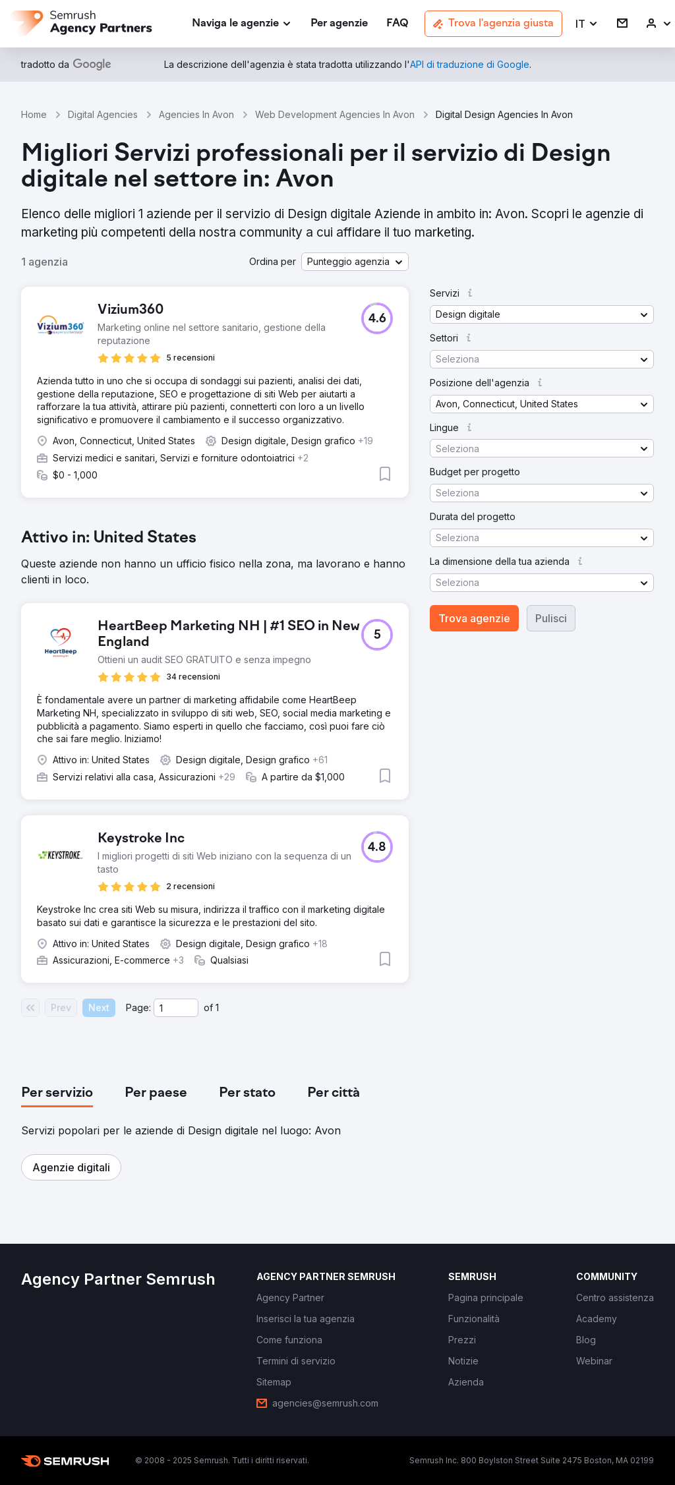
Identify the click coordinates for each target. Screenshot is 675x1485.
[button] (587, 24)
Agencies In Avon (196, 114)
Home (34, 114)
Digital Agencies (103, 114)
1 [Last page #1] (217, 1007)
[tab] (57, 1093)
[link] (339, 24)
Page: (138, 1007)
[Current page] (176, 1007)
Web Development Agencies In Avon (335, 114)
